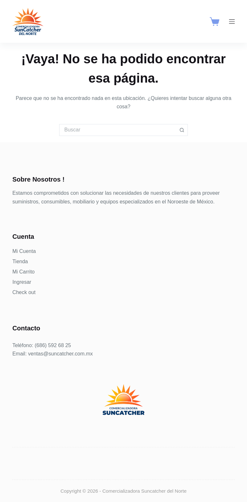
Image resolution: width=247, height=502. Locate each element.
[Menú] (232, 21)
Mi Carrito (23, 271)
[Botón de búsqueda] (182, 130)
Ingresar (21, 282)
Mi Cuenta (24, 251)
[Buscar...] (117, 130)
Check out (23, 292)
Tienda (20, 261)
